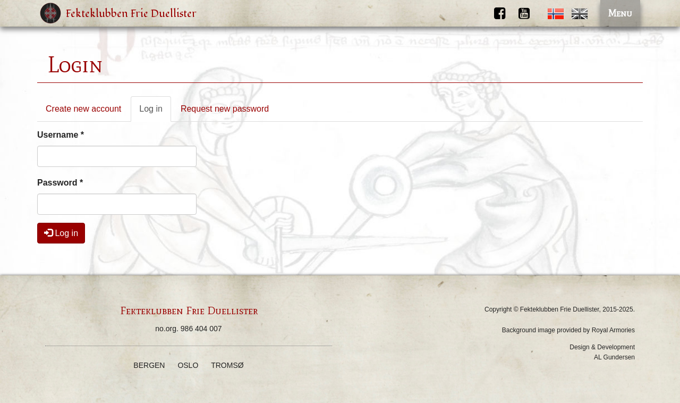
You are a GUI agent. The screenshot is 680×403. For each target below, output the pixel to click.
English (580, 14)
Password (60, 182)
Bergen (149, 365)
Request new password (225, 108)
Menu (620, 13)
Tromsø (227, 365)
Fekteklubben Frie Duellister (131, 13)
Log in (155, 112)
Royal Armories (613, 330)
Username (60, 134)
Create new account (83, 108)
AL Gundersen (614, 357)
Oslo (187, 365)
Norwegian (556, 14)
